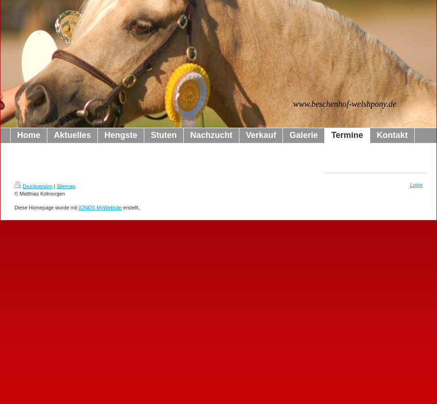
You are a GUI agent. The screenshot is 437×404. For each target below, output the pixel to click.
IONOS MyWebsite (100, 207)
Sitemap (66, 186)
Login (416, 185)
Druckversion (33, 186)
